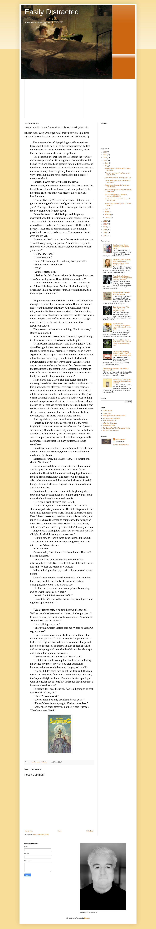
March (107, 212)
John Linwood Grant (109, 420)
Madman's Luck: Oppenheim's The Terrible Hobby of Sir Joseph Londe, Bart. (122, 326)
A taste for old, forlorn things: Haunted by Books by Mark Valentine (122, 381)
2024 (105, 157)
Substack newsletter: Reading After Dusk (118, 178)
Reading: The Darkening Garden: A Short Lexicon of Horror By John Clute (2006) (122, 353)
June (107, 163)
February (108, 214)
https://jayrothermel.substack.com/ (114, 415)
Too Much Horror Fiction (111, 431)
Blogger (86, 918)
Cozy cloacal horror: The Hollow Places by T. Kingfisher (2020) (121, 308)
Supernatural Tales (109, 425)
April (106, 209)
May (106, 166)
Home (59, 831)
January (108, 217)
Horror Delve (107, 413)
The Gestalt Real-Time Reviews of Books (116, 428)
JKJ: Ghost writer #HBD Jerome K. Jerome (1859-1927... (116, 195)
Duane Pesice (107, 410)
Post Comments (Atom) (41, 834)
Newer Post (29, 831)
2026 (105, 152)
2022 (105, 221)
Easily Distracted (51, 12)
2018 (105, 232)
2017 (105, 235)
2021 (105, 224)
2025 (105, 155)
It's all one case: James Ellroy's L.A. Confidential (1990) (121, 246)
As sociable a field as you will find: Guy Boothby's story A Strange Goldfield (122, 277)
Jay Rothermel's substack (111, 418)
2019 (105, 229)
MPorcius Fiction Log (110, 423)
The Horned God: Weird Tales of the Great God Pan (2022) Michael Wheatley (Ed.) (122, 342)
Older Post (89, 831)
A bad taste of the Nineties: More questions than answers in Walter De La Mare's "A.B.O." (121, 262)
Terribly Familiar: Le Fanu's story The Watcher (122, 293)
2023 (105, 160)
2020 (105, 227)
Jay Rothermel (120, 439)
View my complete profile (121, 444)
